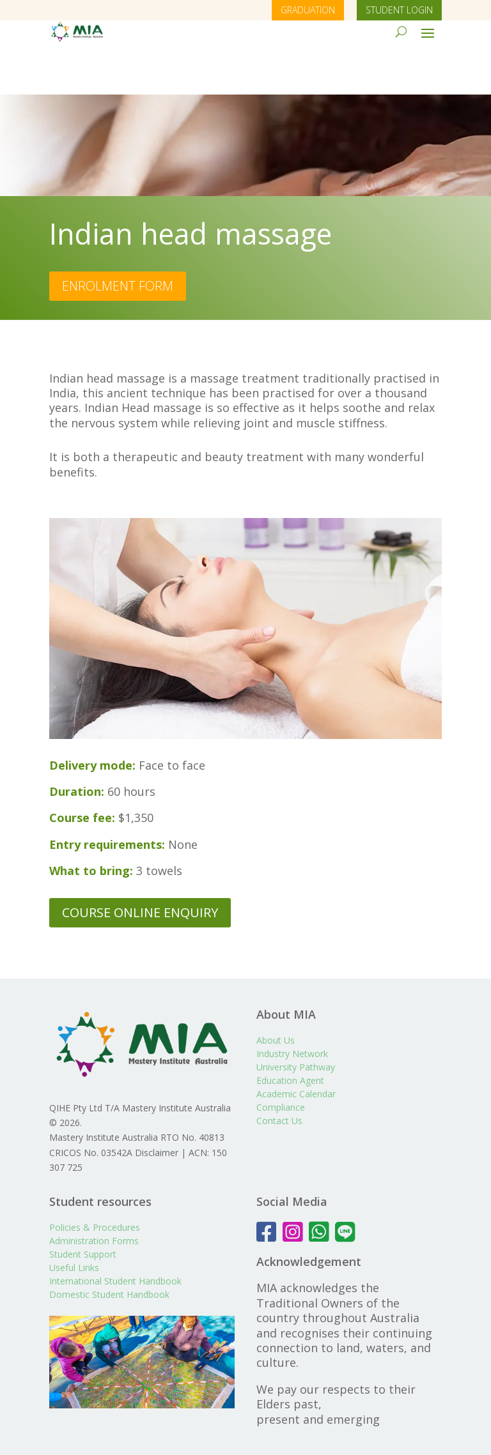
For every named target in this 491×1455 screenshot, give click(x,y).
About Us (275, 995)
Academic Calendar (296, 1049)
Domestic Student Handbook (109, 1250)
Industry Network (292, 1009)
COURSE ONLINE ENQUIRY (140, 867)
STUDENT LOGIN (399, 10)
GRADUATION (308, 10)
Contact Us (279, 1076)
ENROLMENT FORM (117, 240)
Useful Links (74, 1223)
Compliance (280, 1062)
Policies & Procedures (94, 1183)
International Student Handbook (115, 1236)
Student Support (82, 1209)
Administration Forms (94, 1196)
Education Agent (290, 1036)
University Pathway (295, 1022)
